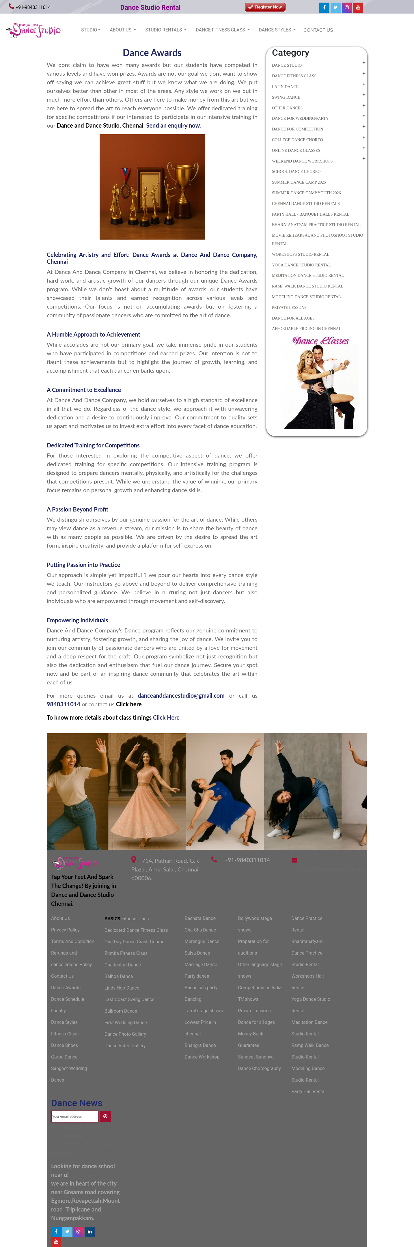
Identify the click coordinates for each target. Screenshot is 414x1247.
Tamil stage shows (204, 1010)
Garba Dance (64, 1057)
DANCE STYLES (275, 30)
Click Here (166, 717)
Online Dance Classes (296, 150)
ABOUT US (121, 30)
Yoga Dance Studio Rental (301, 265)
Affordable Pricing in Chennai (306, 328)
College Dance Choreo (297, 140)
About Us (60, 918)
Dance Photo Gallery (125, 1034)
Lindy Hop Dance (122, 988)
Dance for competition (297, 129)
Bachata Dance (200, 918)
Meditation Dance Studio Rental (308, 275)
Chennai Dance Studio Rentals (306, 203)
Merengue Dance (202, 941)
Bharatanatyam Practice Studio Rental (316, 225)
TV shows (248, 999)
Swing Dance (286, 97)
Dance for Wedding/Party (300, 118)
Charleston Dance (123, 965)
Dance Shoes (64, 1045)
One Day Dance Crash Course (135, 941)
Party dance (197, 976)
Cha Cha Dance (200, 930)
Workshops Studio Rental (300, 254)
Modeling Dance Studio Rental (306, 297)
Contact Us (62, 976)
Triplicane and (83, 1209)
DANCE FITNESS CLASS (221, 30)
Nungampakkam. (72, 1217)
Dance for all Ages (293, 318)
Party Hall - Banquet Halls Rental (310, 214)
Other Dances (287, 108)
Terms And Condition (72, 941)
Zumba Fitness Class (126, 953)
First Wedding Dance (126, 1022)
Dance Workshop (202, 1057)
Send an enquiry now (173, 125)
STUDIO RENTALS (164, 30)
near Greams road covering (85, 1191)
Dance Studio (287, 65)
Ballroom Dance (121, 1011)
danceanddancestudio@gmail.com (181, 695)
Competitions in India (260, 987)
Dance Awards (66, 987)
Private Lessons (289, 307)
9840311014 (64, 704)
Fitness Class (65, 1034)
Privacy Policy (65, 930)
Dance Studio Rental (150, 8)
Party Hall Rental (309, 1091)
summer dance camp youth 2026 (306, 193)
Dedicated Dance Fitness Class (136, 930)
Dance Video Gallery (125, 1045)
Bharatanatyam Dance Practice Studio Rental (307, 953)
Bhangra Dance (200, 1045)
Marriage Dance (201, 964)
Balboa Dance (119, 976)
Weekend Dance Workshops (302, 161)
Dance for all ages (256, 1022)
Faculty (58, 1010)
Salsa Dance (197, 953)
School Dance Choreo (296, 171)
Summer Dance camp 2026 (299, 182)
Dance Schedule (67, 999)
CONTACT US (318, 30)
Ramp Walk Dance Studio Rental (307, 286)
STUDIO (89, 30)
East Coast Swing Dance (129, 999)
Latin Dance (285, 87)
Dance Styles (64, 1022)
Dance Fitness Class (294, 76)
